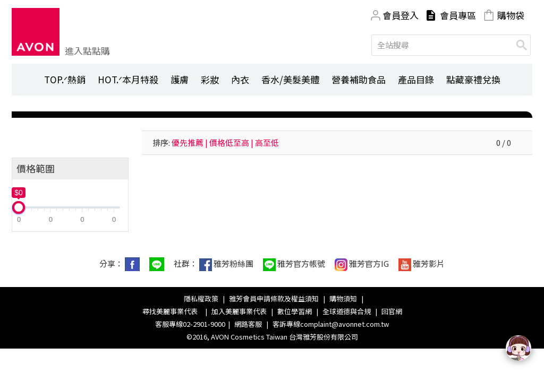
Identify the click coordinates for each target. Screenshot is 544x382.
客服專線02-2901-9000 (190, 324)
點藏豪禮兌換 (473, 79)
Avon (36, 32)
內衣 (240, 79)
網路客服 (248, 324)
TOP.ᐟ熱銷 (65, 79)
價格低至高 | (231, 142)
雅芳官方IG (362, 264)
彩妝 (210, 79)
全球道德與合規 (346, 311)
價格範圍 (35, 168)
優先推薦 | (190, 142)
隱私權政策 (201, 298)
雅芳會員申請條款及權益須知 (274, 298)
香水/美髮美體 (290, 79)
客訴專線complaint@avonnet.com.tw (331, 324)
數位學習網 (294, 311)
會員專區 (458, 15)
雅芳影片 (421, 264)
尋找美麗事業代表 (171, 311)
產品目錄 (416, 79)
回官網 (391, 311)
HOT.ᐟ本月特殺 (128, 79)
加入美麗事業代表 (239, 311)
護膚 (180, 79)
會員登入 (400, 15)
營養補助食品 (359, 79)
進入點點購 (87, 50)
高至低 (267, 142)
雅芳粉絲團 (226, 264)
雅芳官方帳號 (294, 264)
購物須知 (343, 298)
